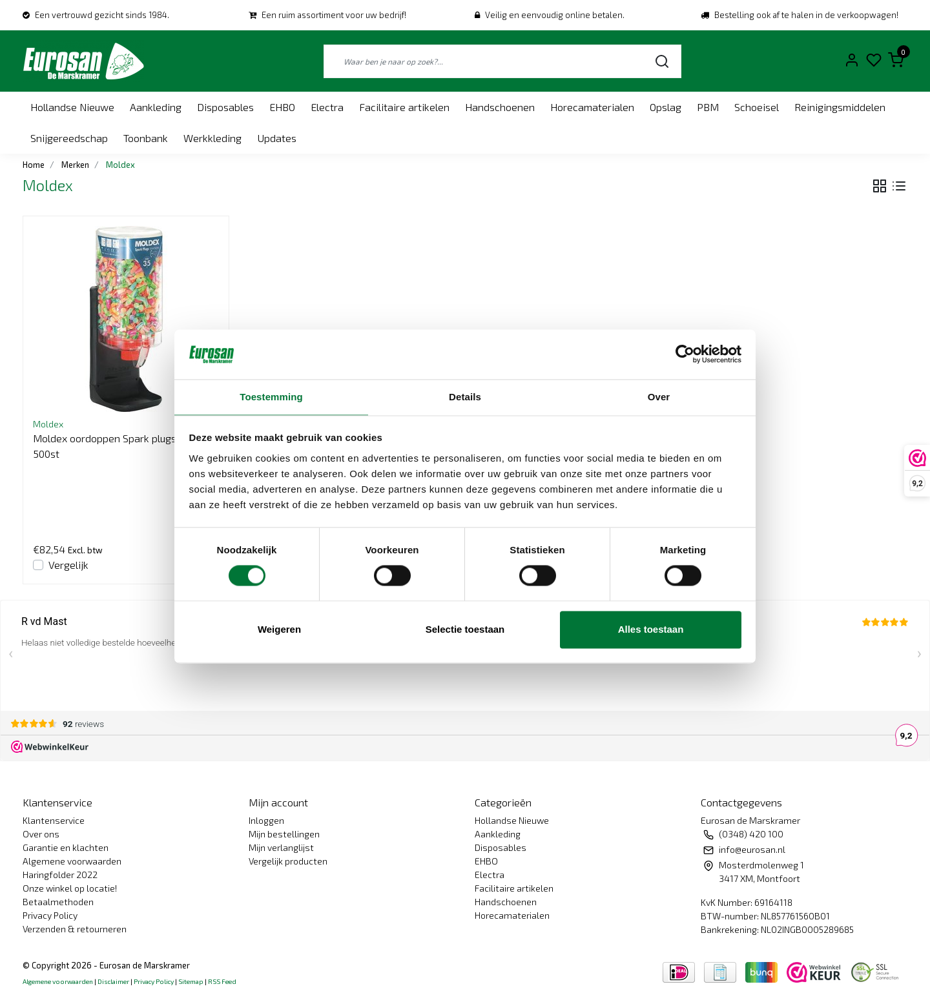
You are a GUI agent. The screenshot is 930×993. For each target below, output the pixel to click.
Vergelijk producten (288, 860)
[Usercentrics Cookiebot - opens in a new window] (684, 354)
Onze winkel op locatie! (70, 888)
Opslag (665, 107)
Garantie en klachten (65, 847)
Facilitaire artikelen (404, 107)
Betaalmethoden (58, 901)
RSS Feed (222, 981)
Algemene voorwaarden (72, 860)
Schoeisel (756, 107)
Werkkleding (212, 138)
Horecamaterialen (592, 107)
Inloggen (266, 820)
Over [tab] (659, 396)
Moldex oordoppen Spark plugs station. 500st (123, 446)
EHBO (282, 107)
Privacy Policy (50, 915)
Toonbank (145, 138)
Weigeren (279, 629)
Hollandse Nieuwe (72, 107)
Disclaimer (113, 981)
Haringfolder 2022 (60, 874)
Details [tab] (465, 396)
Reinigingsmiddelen (839, 107)
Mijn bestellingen (284, 833)
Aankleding (155, 107)
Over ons (41, 833)
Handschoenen (500, 107)
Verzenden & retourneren (75, 928)
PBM (708, 107)
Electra (327, 107)
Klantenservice (54, 820)
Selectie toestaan (465, 629)
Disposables (225, 107)
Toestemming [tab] (271, 396)
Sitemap (190, 981)
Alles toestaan (651, 629)
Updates (276, 138)
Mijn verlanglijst (281, 847)
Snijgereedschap (69, 138)
